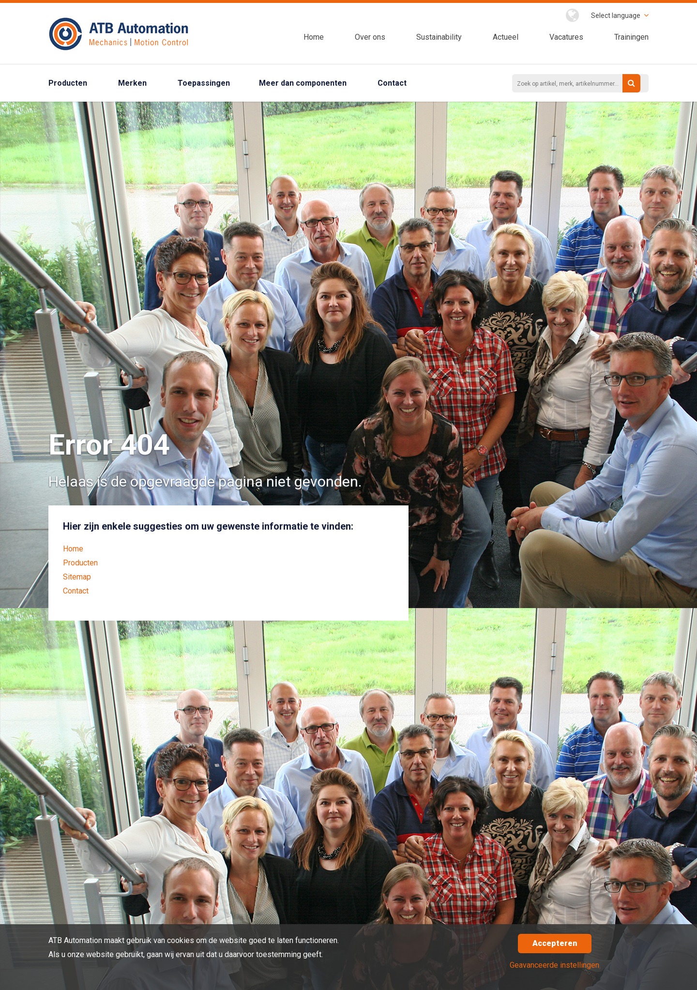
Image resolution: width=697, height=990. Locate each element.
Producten (67, 83)
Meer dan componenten (303, 83)
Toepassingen (204, 83)
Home (313, 37)
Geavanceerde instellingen (554, 965)
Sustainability (439, 37)
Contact (392, 83)
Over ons (370, 37)
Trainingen (631, 37)
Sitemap (77, 576)
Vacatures (566, 37)
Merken (132, 83)
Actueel (505, 37)
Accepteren (554, 943)
